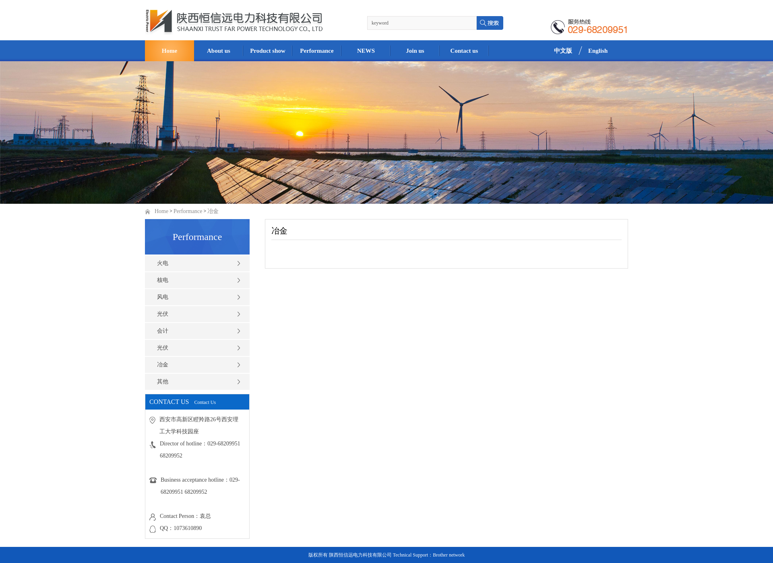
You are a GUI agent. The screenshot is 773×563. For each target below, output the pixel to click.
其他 (162, 382)
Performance (188, 211)
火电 (162, 263)
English (598, 51)
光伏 (162, 314)
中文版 (563, 51)
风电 (162, 297)
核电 (162, 280)
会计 (162, 331)
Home (161, 211)
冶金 (213, 211)
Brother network (449, 555)
